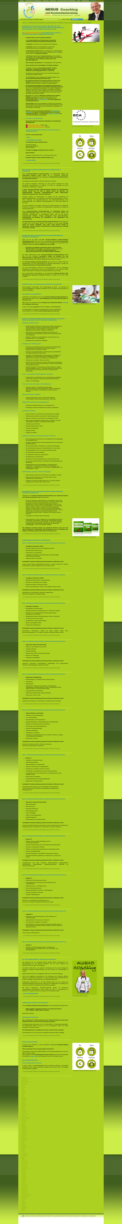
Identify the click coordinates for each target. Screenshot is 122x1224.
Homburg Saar (25, 1137)
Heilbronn (24, 1128)
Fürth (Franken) (25, 1117)
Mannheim (24, 1159)
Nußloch (23, 1171)
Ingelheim (24, 1138)
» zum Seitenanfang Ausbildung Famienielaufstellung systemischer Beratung (41, 163)
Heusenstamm (25, 1132)
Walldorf (23, 1204)
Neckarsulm (24, 1164)
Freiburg (23, 1114)
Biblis (23, 1088)
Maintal (23, 1157)
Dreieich (23, 1101)
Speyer (23, 1200)
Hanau (23, 1124)
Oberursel (24, 1173)
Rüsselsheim (24, 1188)
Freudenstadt (25, 1116)
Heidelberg (24, 1126)
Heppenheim (24, 1130)
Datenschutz (68, 15)
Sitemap (77, 15)
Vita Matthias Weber (38, 19)
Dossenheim (24, 1100)
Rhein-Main (24, 1186)
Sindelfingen (24, 1197)
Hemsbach (24, 1129)
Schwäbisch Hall (25, 1194)
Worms (23, 1210)
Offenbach (24, 1174)
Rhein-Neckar (25, 1187)
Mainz (23, 1158)
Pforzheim (24, 1176)
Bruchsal (24, 1093)
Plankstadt (24, 1181)
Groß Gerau (24, 1122)
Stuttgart (23, 1201)
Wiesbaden (24, 1208)
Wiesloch (24, 1209)
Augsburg (24, 1078)
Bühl (23, 1096)
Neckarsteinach (25, 1163)
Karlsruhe (24, 1141)
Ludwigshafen (25, 1155)
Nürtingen (24, 1170)
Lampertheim (24, 1146)
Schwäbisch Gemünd (26, 1195)
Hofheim (23, 1136)
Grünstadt (24, 1123)
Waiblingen (24, 1203)
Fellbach (23, 1109)
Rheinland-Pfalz (25, 1184)
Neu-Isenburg (25, 1165)
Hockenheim (24, 1135)
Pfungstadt (24, 1177)
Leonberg (24, 1152)
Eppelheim (24, 1104)
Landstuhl (24, 1149)
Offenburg (24, 1175)
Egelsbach (24, 1103)
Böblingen (24, 1091)
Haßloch (23, 1125)
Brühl (23, 1094)
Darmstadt (24, 1099)
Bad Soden (24, 1084)
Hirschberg (24, 1133)
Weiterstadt (24, 1207)
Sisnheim (24, 1199)
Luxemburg (24, 1156)
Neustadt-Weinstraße (26, 1168)
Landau (23, 1148)
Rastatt (23, 1182)
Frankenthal (24, 1111)
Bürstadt (23, 1097)
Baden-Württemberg (26, 1081)
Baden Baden (25, 1080)
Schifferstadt (24, 1191)
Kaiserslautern (25, 1139)
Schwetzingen (25, 1196)
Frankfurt (24, 1112)
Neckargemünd (25, 1162)
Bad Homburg (25, 1083)
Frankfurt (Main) (25, 1113)
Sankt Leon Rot (25, 1190)
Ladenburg (24, 1145)
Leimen (23, 1151)
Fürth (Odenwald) (25, 1118)
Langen (23, 1150)
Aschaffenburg (25, 1077)
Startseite (24, 22)
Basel (23, 1086)
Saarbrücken (24, 1189)
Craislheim (24, 1098)
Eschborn (24, 1105)
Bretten (23, 1092)
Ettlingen (24, 1107)
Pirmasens (24, 1180)
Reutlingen (24, 1183)
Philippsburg (24, 1178)
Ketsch (23, 1143)
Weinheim (24, 1206)
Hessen (23, 1131)
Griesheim (24, 1120)
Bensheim (24, 1087)
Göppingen (24, 1119)
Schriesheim (24, 1193)
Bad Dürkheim (25, 1079)
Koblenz (23, 1144)
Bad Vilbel (24, 1085)
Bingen (23, 1090)
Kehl (23, 1142)
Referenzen (75, 19)
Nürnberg (24, 1169)
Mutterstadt (24, 1161)
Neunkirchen (24, 1167)
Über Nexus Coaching (26, 19)
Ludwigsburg (24, 1154)
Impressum (56, 15)
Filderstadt (24, 1110)
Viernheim (24, 1202)
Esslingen (24, 1106)
